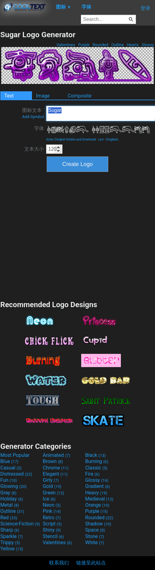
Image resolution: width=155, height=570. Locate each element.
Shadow (98, 524)
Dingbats (112, 139)
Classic (96, 468)
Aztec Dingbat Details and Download (71, 139)
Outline (117, 44)
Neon (52, 505)
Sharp (9, 530)
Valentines (65, 44)
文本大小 (34, 149)
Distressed (16, 474)
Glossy (148, 44)
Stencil (53, 536)
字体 (39, 128)
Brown (53, 461)
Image (43, 96)
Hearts (133, 44)
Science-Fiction (20, 524)
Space (95, 530)
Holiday (11, 499)
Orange (97, 505)
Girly (51, 480)
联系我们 (59, 563)
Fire (92, 474)
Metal (9, 505)
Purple (84, 44)
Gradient (97, 486)
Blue (9, 461)
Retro (52, 518)
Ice (49, 499)
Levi (101, 139)
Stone (94, 536)
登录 (145, 8)
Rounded (100, 44)
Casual (11, 468)
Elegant (55, 474)
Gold (52, 486)
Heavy (96, 493)
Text (9, 96)
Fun (8, 480)
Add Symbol (33, 116)
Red (8, 518)
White (94, 542)
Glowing (13, 486)
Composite (80, 96)
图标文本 (33, 113)
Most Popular (15, 455)
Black (95, 455)
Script (52, 524)
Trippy (10, 542)
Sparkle (11, 536)
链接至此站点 (91, 563)
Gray (8, 493)
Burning (96, 461)
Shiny (52, 530)
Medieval (99, 499)
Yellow (11, 549)
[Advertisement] (58, 235)
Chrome (56, 468)
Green (53, 493)
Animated (56, 455)
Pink (52, 511)
